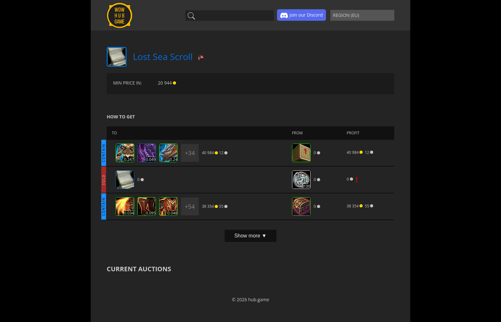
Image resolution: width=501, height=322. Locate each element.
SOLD (103, 179)
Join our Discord (301, 15)
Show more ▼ (250, 235)
